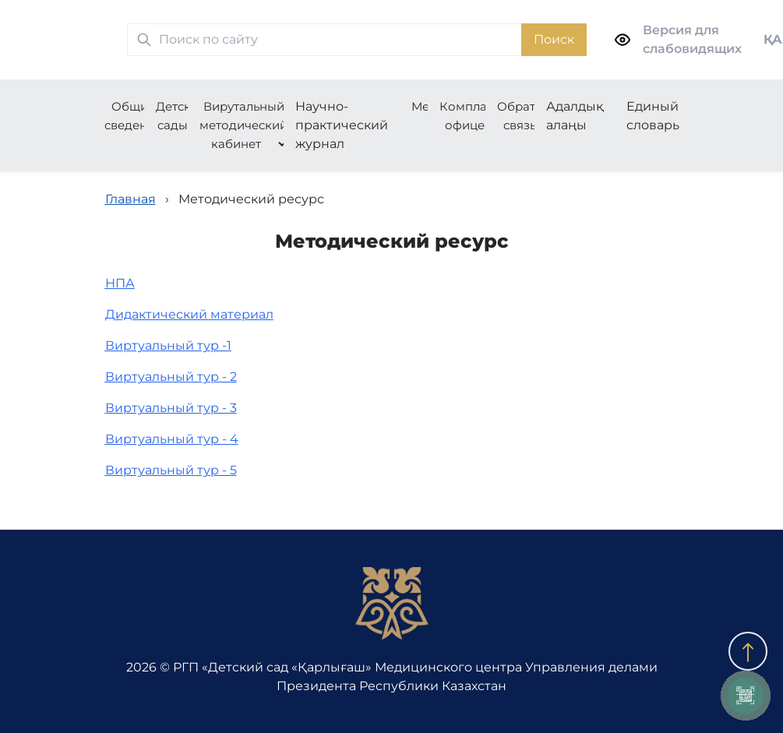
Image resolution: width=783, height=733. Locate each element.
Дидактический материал (189, 314)
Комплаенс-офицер (476, 115)
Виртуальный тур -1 (168, 345)
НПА (120, 283)
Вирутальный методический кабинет (243, 125)
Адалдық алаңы (574, 115)
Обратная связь (527, 115)
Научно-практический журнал (341, 125)
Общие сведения (133, 115)
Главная (130, 199)
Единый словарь (652, 115)
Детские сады (181, 115)
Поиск (554, 39)
